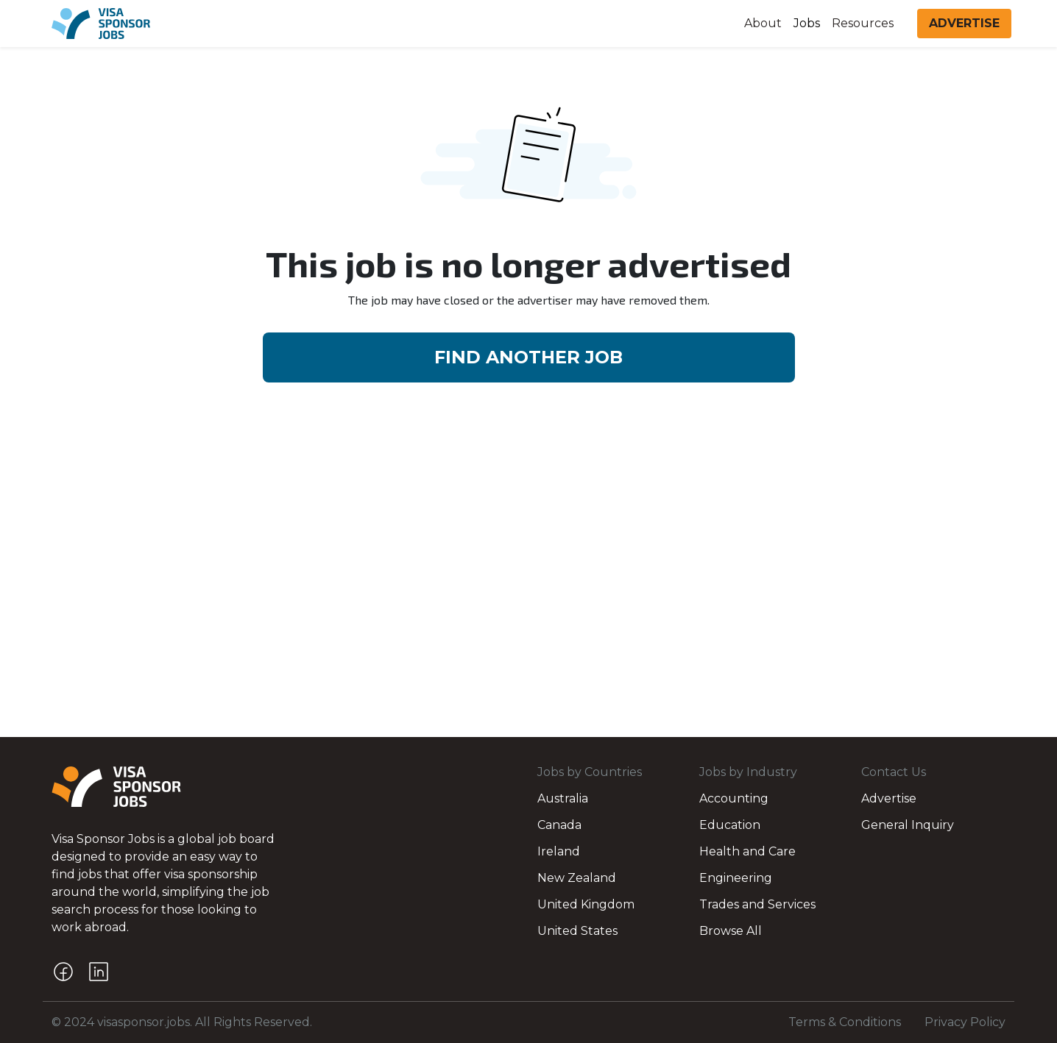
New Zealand (576, 878)
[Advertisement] (528, 528)
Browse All (730, 931)
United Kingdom (585, 904)
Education (729, 825)
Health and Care (747, 851)
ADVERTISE (964, 23)
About (763, 23)
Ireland (558, 851)
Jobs (806, 23)
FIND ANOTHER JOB (528, 357)
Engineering (735, 878)
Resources (863, 23)
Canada (559, 825)
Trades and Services (757, 904)
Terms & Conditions (844, 1022)
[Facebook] (63, 971)
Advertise (888, 798)
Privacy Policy (965, 1022)
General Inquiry (907, 825)
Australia (562, 798)
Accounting (733, 798)
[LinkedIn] (98, 971)
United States (577, 931)
